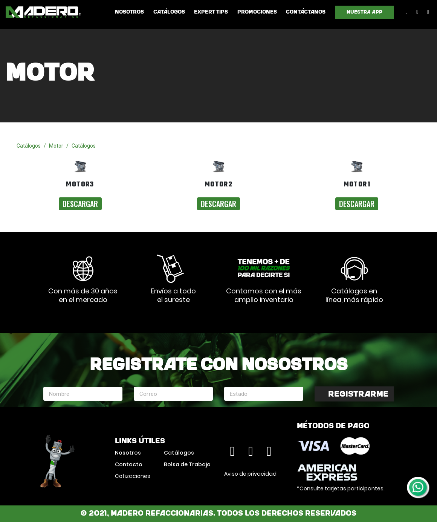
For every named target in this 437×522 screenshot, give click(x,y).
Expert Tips (211, 12)
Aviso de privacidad (250, 474)
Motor (56, 146)
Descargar (80, 203)
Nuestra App (364, 12)
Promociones (257, 12)
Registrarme (358, 394)
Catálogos (169, 12)
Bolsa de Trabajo (187, 464)
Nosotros (129, 12)
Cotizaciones (132, 476)
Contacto (128, 464)
